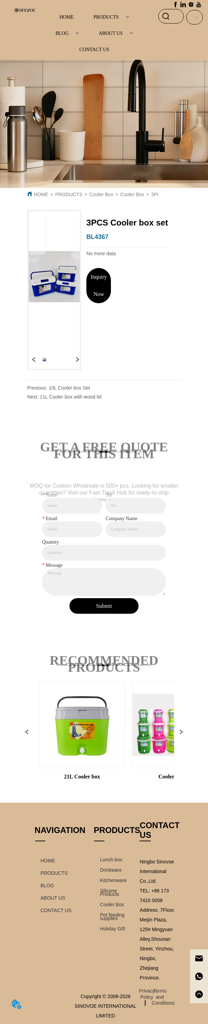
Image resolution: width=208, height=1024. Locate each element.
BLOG (67, 33)
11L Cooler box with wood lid (70, 397)
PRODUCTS (111, 17)
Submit (104, 606)
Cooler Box (101, 194)
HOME (66, 17)
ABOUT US (116, 33)
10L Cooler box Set (69, 388)
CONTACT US (94, 49)
